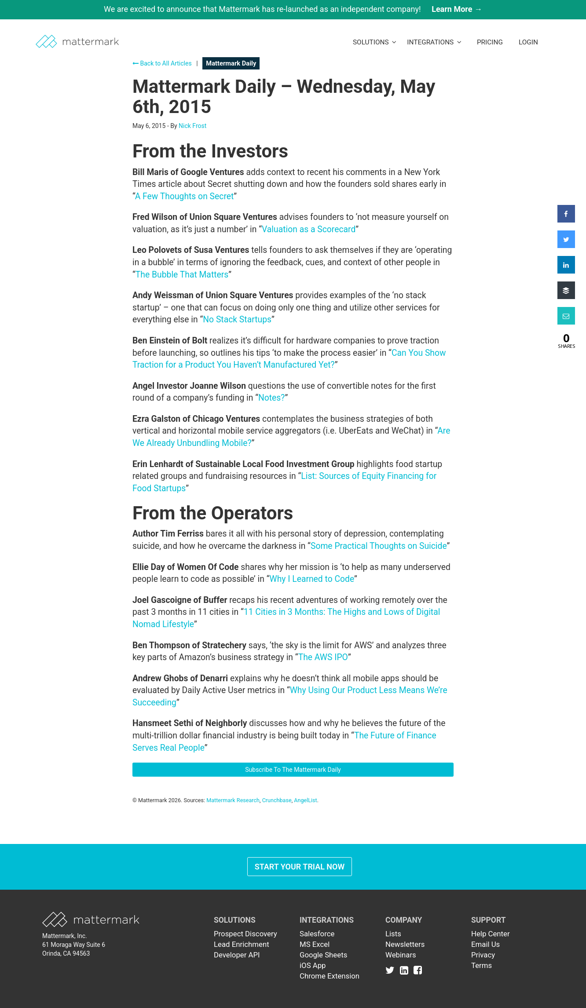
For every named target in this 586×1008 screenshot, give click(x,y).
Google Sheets (323, 954)
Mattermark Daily (231, 63)
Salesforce (317, 933)
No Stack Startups (237, 319)
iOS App (313, 965)
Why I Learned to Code (312, 579)
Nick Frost (192, 125)
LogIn (528, 42)
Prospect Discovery (245, 933)
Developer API (237, 954)
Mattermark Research (233, 800)
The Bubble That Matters (182, 275)
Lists (393, 933)
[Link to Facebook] (418, 969)
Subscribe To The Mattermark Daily (293, 769)
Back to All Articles (162, 63)
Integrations (434, 42)
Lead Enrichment (241, 944)
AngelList (305, 800)
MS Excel (315, 944)
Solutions (374, 42)
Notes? (271, 398)
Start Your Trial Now (300, 866)
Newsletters (405, 944)
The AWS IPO (323, 657)
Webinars (400, 954)
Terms (481, 965)
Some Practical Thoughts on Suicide (379, 546)
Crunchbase (277, 800)
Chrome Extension (329, 975)
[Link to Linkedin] (406, 969)
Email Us (485, 944)
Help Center (490, 933)
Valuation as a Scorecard (308, 229)
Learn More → (457, 9)
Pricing (490, 42)
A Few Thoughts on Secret (184, 196)
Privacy (483, 954)
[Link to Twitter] (391, 969)
